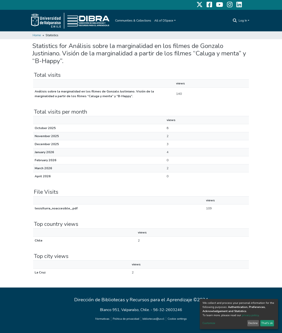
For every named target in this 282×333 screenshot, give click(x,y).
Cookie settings (177, 319)
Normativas (102, 319)
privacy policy (250, 315)
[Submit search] (234, 20)
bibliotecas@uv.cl (153, 319)
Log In (243, 20)
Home (37, 35)
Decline (253, 323)
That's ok (267, 323)
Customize (208, 323)
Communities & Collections (133, 20)
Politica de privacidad (126, 319)
